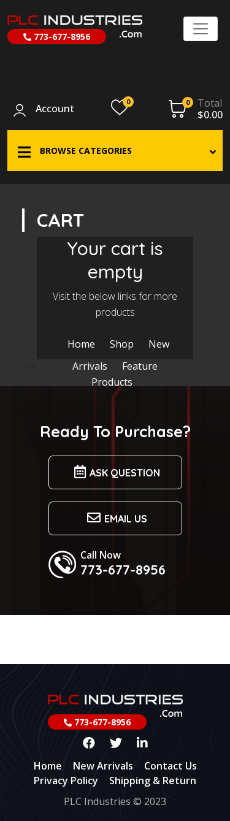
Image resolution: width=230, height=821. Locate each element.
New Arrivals (103, 766)
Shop (122, 344)
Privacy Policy (66, 780)
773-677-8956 (56, 36)
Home (81, 344)
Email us (115, 518)
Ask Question (115, 472)
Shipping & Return (152, 780)
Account (55, 109)
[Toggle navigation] (200, 29)
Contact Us (170, 766)
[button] (115, 150)
